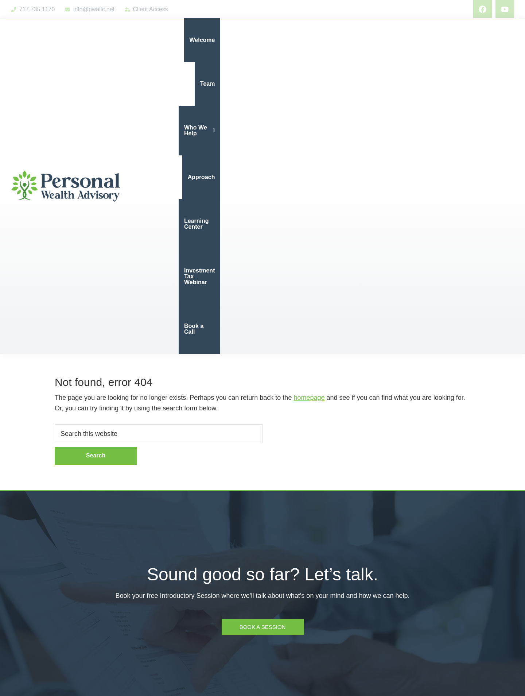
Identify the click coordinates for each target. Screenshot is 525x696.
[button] (273, 40)
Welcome (202, 40)
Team (233, 40)
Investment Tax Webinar (432, 40)
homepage (308, 105)
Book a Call (493, 40)
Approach (319, 40)
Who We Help (273, 40)
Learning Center (366, 40)
